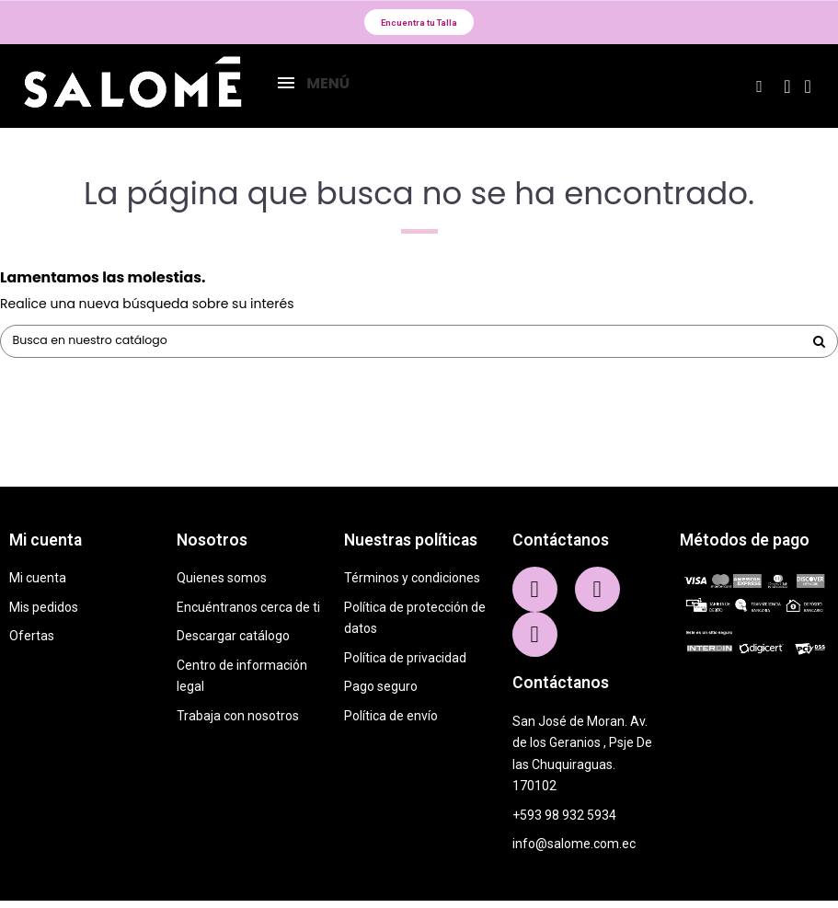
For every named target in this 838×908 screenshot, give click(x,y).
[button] (419, 24)
